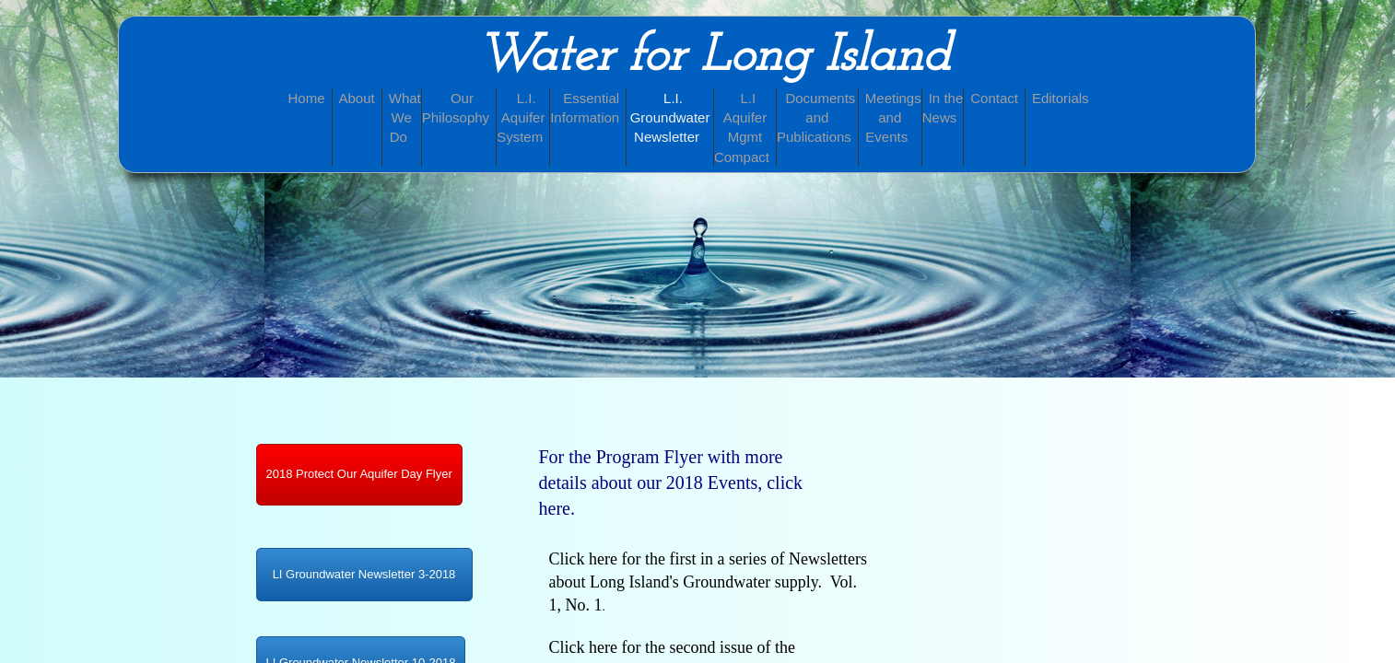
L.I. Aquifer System (521, 117)
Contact (994, 98)
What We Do (405, 117)
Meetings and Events (893, 117)
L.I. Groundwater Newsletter (670, 117)
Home (306, 98)
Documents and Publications (816, 117)
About (357, 98)
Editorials (1060, 98)
